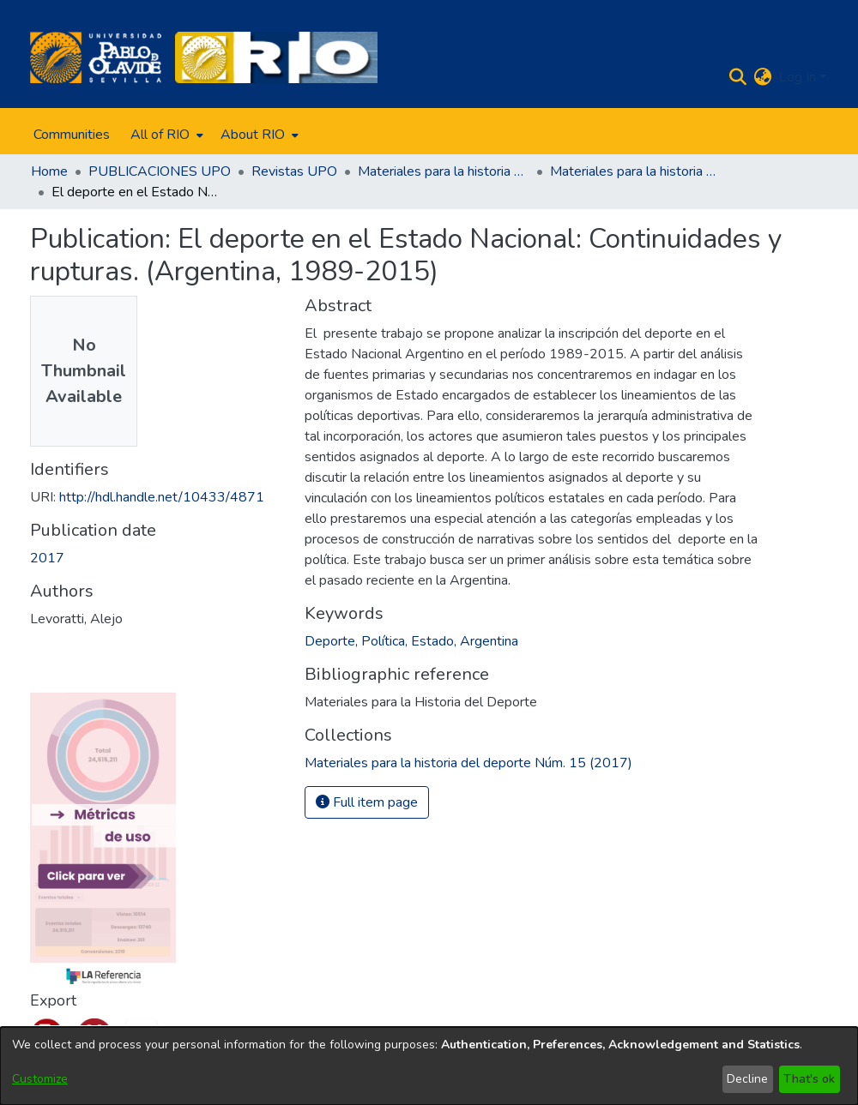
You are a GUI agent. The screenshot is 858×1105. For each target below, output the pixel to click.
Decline (747, 1079)
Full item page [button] (367, 802)
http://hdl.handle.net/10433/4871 (161, 497)
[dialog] (429, 1066)
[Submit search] (738, 77)
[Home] (95, 57)
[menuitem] (165, 134)
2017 (47, 558)
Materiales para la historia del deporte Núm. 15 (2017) (636, 171)
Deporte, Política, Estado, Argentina (411, 641)
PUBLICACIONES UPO (159, 171)
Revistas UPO (294, 171)
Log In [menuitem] (797, 77)
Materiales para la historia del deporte (443, 171)
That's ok (809, 1079)
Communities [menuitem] (71, 134)
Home (49, 171)
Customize (40, 1079)
